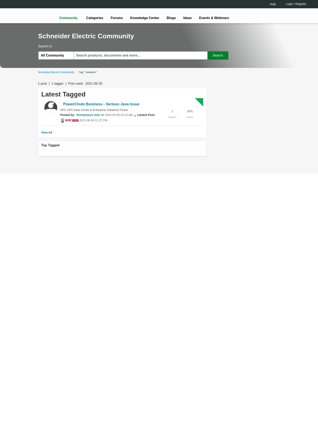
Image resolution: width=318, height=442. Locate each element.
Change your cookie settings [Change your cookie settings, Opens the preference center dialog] (229, 427)
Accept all (265, 427)
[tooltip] (181, 237)
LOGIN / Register (157, 237)
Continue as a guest (159, 253)
